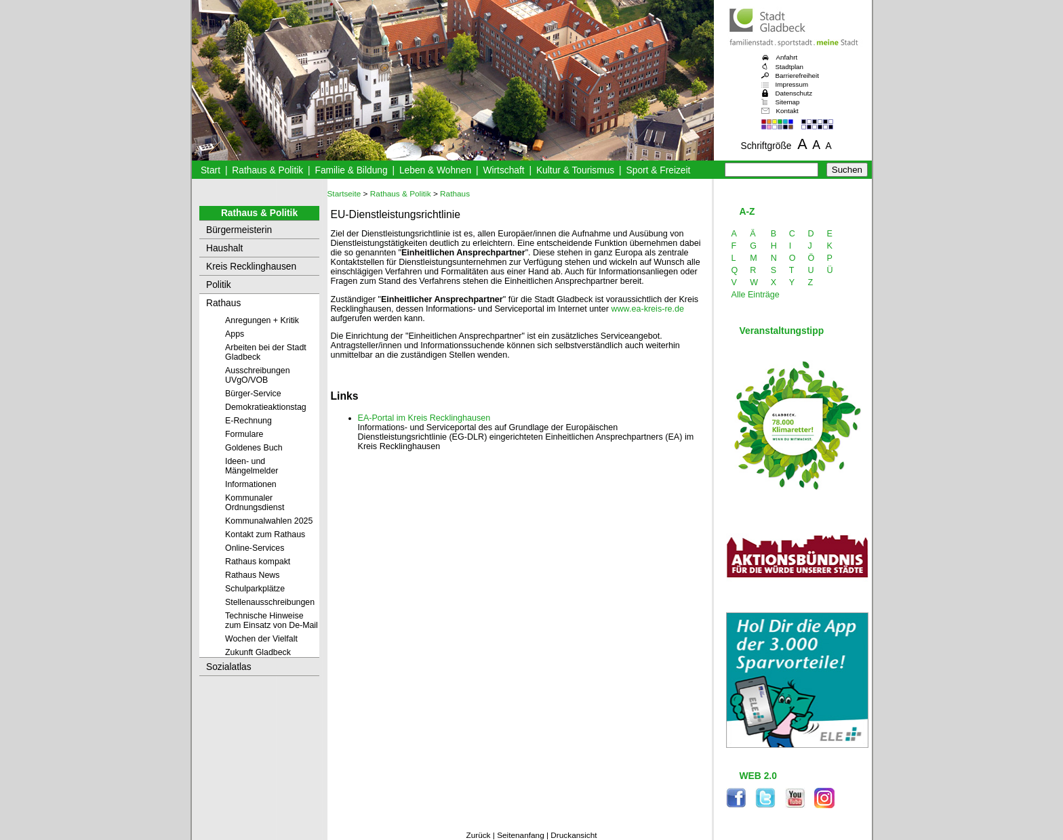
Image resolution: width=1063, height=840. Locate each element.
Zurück (478, 835)
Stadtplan (790, 66)
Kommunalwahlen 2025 (269, 521)
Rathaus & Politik (267, 170)
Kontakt (787, 110)
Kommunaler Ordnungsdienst (254, 502)
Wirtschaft (503, 170)
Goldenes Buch (254, 448)
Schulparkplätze (255, 588)
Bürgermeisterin (239, 230)
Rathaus (223, 303)
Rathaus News (252, 575)
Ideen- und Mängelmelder (251, 466)
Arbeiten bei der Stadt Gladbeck (265, 352)
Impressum (792, 84)
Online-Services (254, 548)
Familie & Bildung (351, 170)
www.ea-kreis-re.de (647, 309)
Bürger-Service (253, 393)
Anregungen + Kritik (262, 320)
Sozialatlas (229, 667)
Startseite (344, 193)
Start (210, 170)
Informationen (251, 484)
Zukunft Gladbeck (258, 652)
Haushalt (224, 248)
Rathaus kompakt (257, 561)
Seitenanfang (520, 835)
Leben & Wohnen (435, 170)
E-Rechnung (248, 420)
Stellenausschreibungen (270, 602)
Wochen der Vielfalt (261, 639)
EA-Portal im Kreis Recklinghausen (424, 418)
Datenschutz (794, 93)
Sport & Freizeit (658, 170)
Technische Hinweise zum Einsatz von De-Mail (271, 620)
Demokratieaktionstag (265, 407)
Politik (218, 285)
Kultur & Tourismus (575, 170)
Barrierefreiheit (797, 75)
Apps (234, 334)
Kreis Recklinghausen (251, 266)
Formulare (244, 434)
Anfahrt (787, 57)
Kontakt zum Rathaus (265, 534)
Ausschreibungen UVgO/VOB (257, 375)
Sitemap (788, 102)
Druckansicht (573, 835)
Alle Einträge (755, 294)
